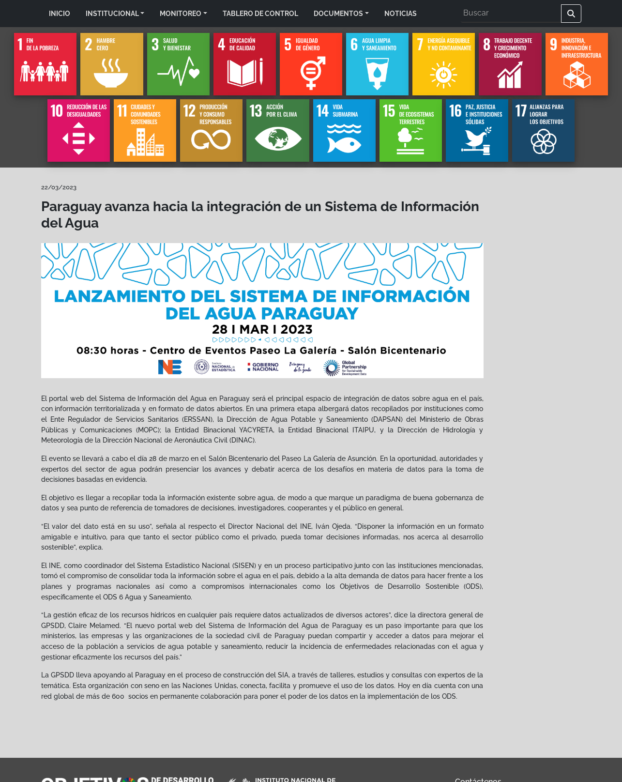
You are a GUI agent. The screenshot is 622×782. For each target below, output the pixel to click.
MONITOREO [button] (180, 13)
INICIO (59, 13)
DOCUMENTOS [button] (338, 13)
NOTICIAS (400, 13)
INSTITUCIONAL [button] (112, 13)
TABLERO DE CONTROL (260, 13)
